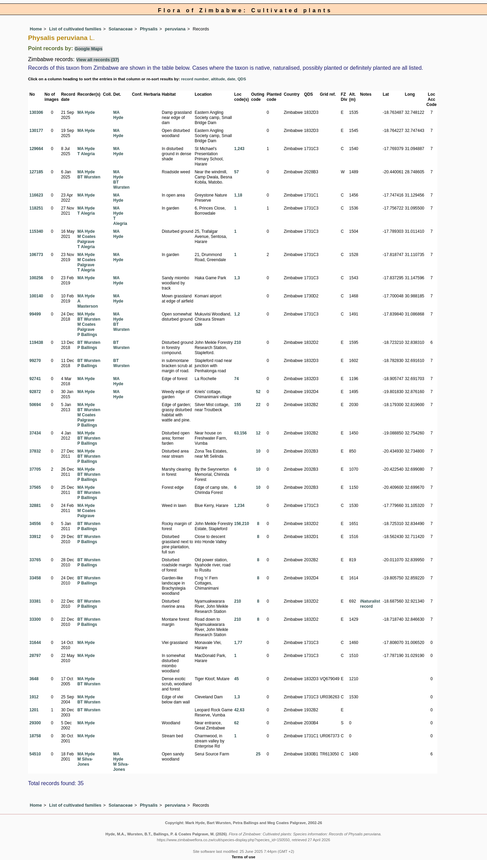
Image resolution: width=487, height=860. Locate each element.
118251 (36, 208)
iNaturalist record (370, 604)
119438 (36, 342)
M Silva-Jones (85, 762)
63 (236, 433)
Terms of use (243, 857)
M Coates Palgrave (86, 239)
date (231, 79)
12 (258, 433)
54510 (35, 754)
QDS (241, 79)
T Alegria (86, 153)
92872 (35, 391)
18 (240, 195)
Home (36, 28)
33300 (35, 619)
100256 (36, 278)
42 (236, 710)
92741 (35, 378)
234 (241, 505)
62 (236, 723)
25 (258, 754)
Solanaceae (121, 28)
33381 (35, 601)
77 (240, 642)
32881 (35, 505)
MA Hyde (86, 112)
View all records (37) (97, 59)
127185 (36, 172)
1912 (34, 697)
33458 (35, 578)
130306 (36, 112)
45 (236, 678)
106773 (36, 254)
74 (236, 378)
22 (258, 404)
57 (236, 172)
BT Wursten (88, 177)
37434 (35, 433)
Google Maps (89, 48)
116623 (36, 195)
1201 (34, 710)
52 (258, 391)
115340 (36, 231)
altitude (218, 79)
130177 (36, 130)
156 (243, 433)
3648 (34, 678)
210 (237, 342)
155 (237, 404)
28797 (35, 655)
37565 (35, 487)
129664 (36, 148)
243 (241, 148)
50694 (35, 404)
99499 (35, 314)
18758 (35, 736)
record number (195, 79)
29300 (35, 723)
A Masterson (87, 304)
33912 (35, 536)
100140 (36, 296)
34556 (35, 523)
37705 (35, 469)
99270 (35, 360)
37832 (35, 451)
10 (258, 451)
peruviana (175, 28)
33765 (35, 559)
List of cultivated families (75, 28)
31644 (35, 642)
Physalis (149, 28)
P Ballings (87, 334)
